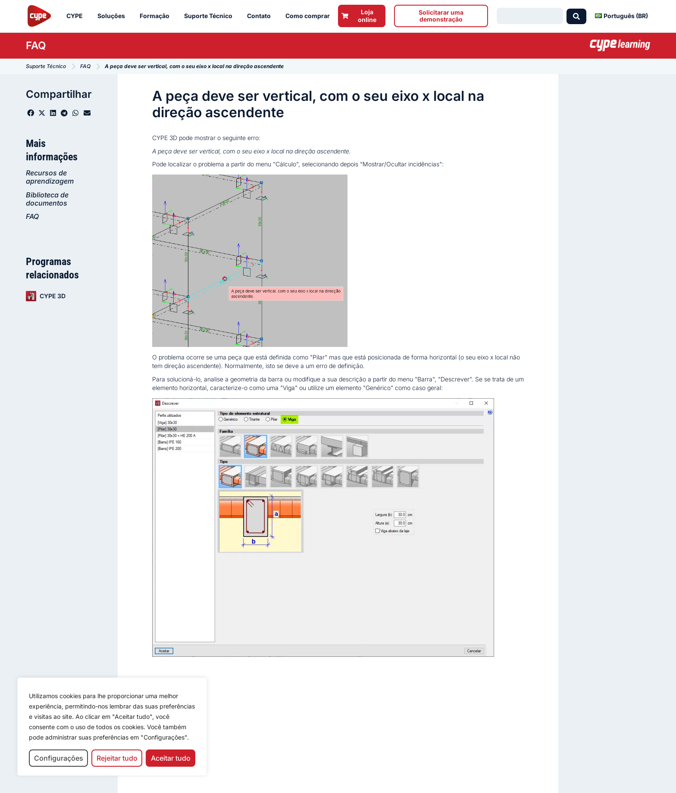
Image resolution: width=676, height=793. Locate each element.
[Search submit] (576, 16)
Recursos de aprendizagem (50, 177)
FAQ (32, 216)
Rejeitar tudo (117, 758)
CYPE (76, 16)
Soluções (113, 16)
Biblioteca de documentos (47, 198)
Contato (261, 16)
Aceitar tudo (171, 758)
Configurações (58, 758)
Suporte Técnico (210, 16)
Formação (157, 16)
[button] (30, 113)
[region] (112, 726)
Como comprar (309, 16)
